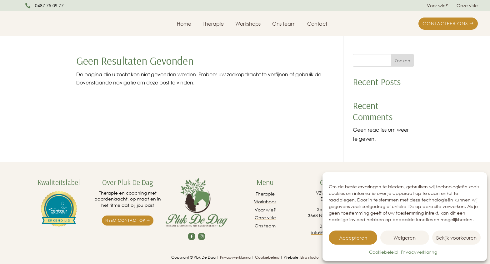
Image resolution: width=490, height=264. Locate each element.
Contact (317, 24)
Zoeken (402, 60)
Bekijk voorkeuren (456, 238)
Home (184, 24)
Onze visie (467, 5)
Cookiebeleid (383, 252)
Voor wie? (437, 5)
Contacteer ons (445, 23)
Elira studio (309, 257)
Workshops (248, 24)
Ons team (284, 24)
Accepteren (353, 238)
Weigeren (404, 238)
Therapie (213, 24)
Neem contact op (125, 220)
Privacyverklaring (419, 252)
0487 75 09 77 (49, 5)
